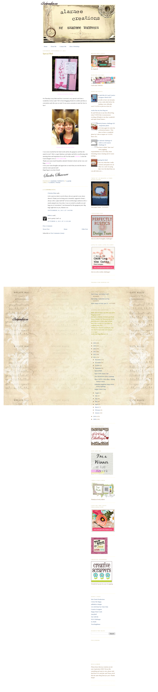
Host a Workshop (74, 46)
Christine (77, 156)
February (98, 410)
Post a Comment (47, 226)
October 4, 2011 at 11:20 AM (59, 221)
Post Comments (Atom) (57, 233)
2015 (94, 346)
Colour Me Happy (96, 602)
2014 (94, 349)
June (96, 398)
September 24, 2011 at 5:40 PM (60, 210)
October (97, 365)
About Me (53, 46)
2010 (94, 416)
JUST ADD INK (61, 158)
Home (45, 46)
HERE (48, 163)
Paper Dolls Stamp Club (101, 373)
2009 (94, 419)
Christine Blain (52, 193)
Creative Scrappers (96, 609)
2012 (94, 354)
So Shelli (93, 622)
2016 (94, 343)
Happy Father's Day (100, 389)
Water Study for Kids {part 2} (99, 303)
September (98, 368)
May (96, 401)
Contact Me (63, 46)
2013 (94, 351)
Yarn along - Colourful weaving (100, 299)
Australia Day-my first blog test (98, 110)
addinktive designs (96, 604)
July (96, 396)
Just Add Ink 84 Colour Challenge (104, 376)
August (97, 393)
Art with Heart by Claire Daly (99, 607)
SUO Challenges (96, 619)
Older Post (85, 229)
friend (58, 182)
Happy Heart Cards (96, 612)
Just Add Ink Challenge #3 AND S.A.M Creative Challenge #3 (104, 143)
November (98, 362)
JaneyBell (94, 614)
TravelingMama (95, 624)
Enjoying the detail (102, 160)
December (98, 359)
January (97, 413)
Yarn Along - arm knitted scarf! (100, 294)
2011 (94, 357)
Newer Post (46, 229)
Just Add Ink (94, 617)
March (97, 407)
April (96, 404)
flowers (51, 182)
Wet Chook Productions (98, 599)
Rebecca (50, 215)
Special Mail (98, 371)
